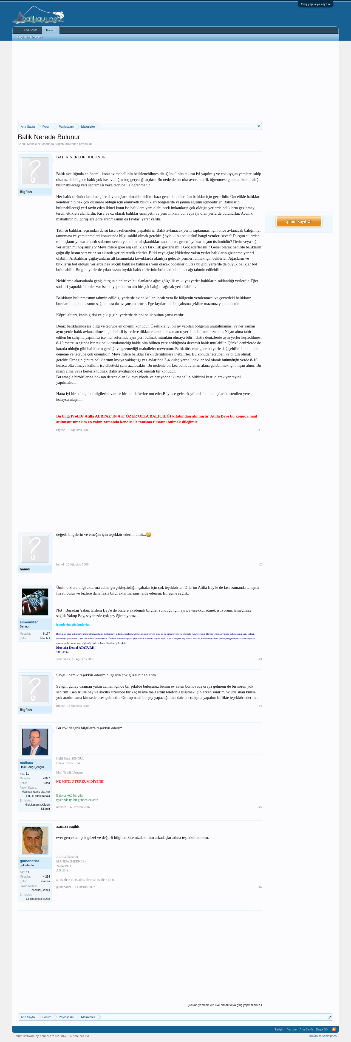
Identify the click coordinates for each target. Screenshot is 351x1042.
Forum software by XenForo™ (52, 1036)
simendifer (29, 622)
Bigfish (59, 143)
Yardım (292, 1029)
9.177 (46, 633)
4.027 (46, 778)
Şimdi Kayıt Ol (299, 221)
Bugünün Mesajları (30, 37)
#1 (260, 430)
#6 (260, 887)
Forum (50, 30)
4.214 (46, 876)
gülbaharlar (29, 861)
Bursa (46, 783)
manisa (45, 881)
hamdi (25, 569)
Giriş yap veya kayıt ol (315, 4)
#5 (260, 807)
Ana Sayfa (31, 30)
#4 (260, 705)
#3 (260, 659)
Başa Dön (322, 1029)
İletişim (279, 1029)
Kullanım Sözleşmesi (323, 1036)
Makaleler (33, 143)
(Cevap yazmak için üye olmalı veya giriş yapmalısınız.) (225, 1005)
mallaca (26, 763)
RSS (334, 1029)
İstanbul (45, 638)
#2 (260, 564)
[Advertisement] (140, 81)
